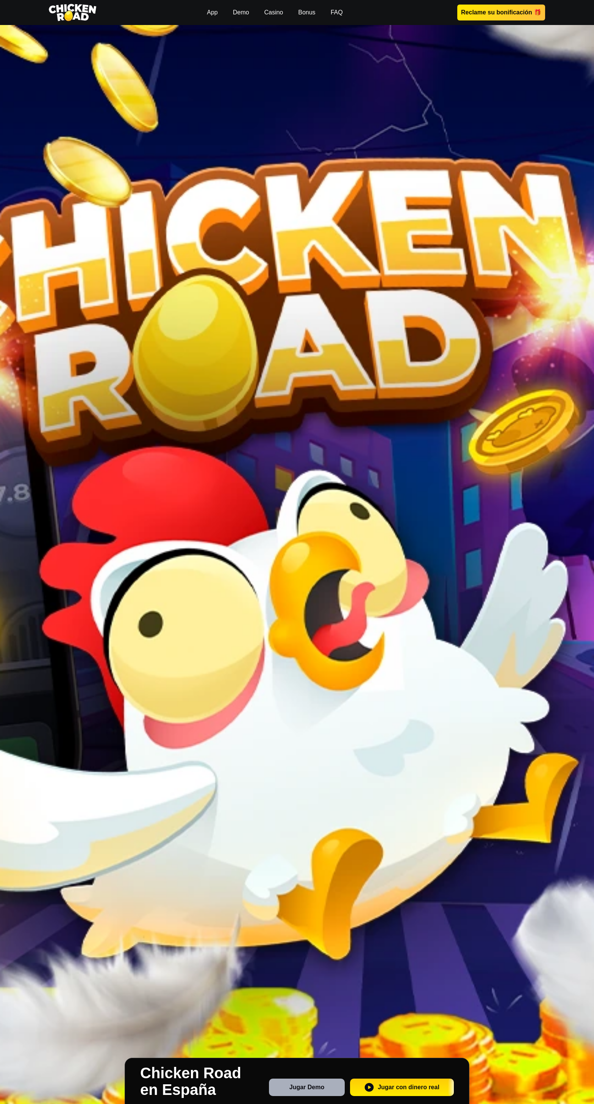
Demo (241, 12)
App (212, 12)
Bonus (306, 12)
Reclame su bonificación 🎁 (501, 12)
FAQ (337, 12)
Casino (273, 12)
